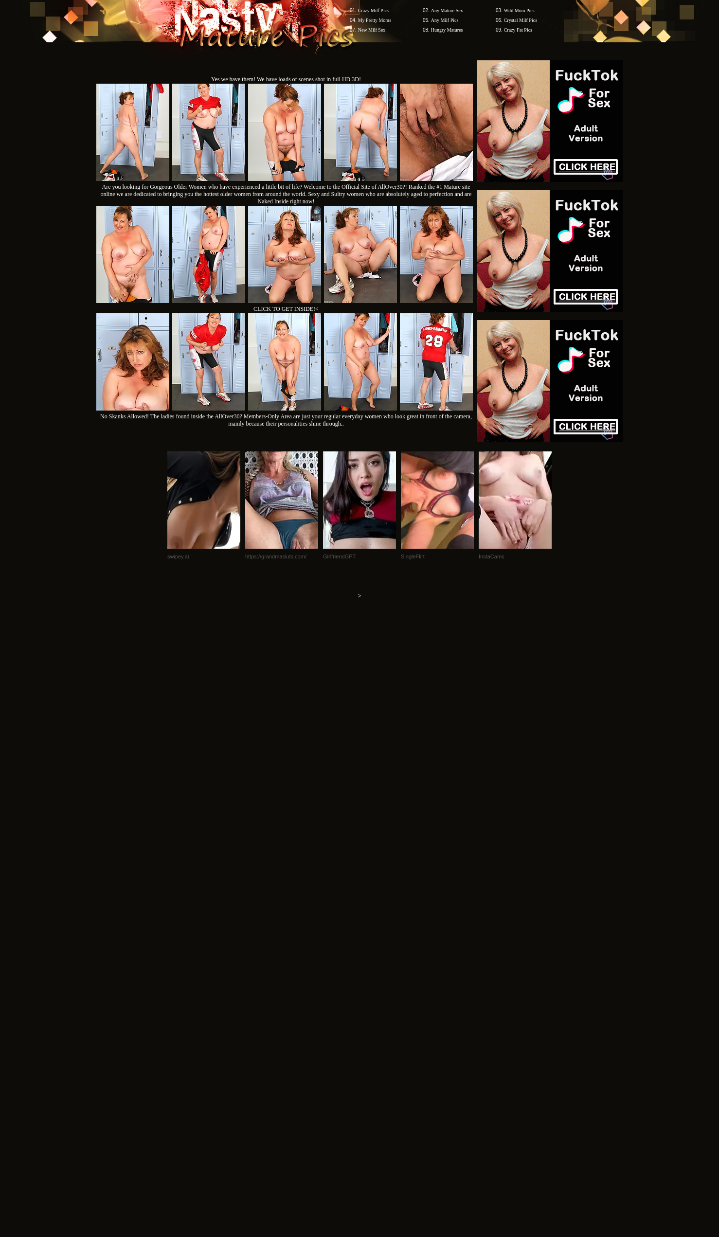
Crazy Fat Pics (518, 30)
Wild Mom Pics (519, 10)
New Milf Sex (372, 30)
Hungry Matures (447, 30)
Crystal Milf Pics (520, 20)
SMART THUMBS (376, 1051)
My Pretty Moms (374, 20)
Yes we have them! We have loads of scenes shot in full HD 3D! (286, 79)
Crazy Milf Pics (373, 10)
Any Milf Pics (445, 20)
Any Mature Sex (447, 10)
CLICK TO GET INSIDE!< (286, 308)
